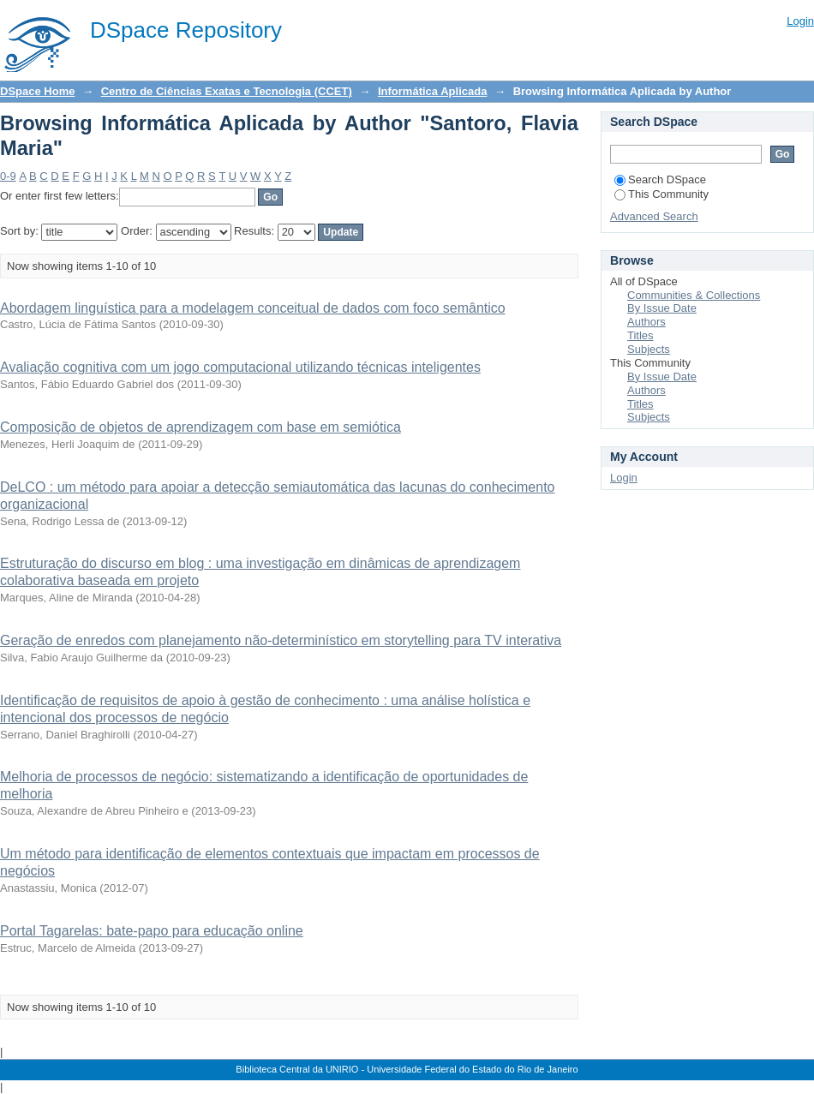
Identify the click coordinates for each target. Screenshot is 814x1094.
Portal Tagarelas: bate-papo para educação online (151, 931)
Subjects (648, 349)
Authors (646, 321)
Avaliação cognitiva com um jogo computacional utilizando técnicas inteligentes (240, 367)
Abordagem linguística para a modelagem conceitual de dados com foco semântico (253, 308)
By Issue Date (662, 308)
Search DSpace (660, 179)
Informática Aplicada (432, 91)
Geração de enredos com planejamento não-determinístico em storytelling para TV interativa (280, 640)
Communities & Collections (693, 295)
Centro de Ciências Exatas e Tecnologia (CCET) (226, 91)
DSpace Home (37, 91)
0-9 (8, 176)
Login (800, 21)
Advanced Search (654, 216)
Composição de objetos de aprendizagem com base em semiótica (200, 427)
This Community (661, 194)
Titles (640, 335)
